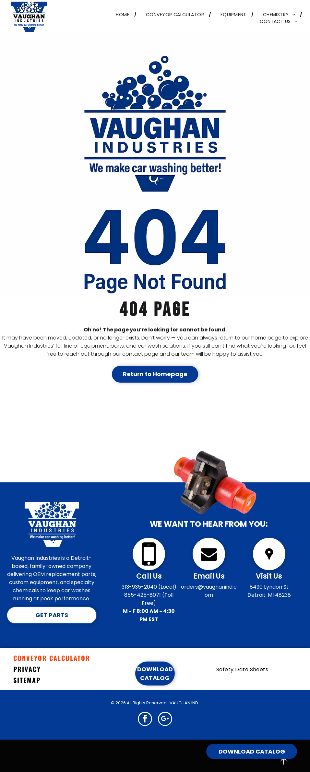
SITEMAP (27, 680)
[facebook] (145, 720)
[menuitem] (121, 14)
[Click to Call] (149, 568)
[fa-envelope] (209, 568)
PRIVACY (27, 669)
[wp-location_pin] (269, 568)
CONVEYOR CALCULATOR (51, 658)
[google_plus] (165, 720)
